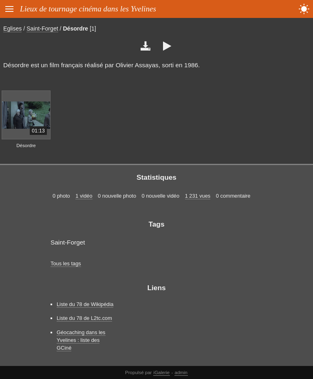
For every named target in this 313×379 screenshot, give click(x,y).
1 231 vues (198, 196)
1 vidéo (83, 196)
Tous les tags (66, 263)
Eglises (12, 28)
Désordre (75, 28)
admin (181, 372)
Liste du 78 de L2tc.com (84, 318)
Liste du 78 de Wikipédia (85, 304)
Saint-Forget (42, 28)
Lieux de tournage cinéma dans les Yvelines (88, 8)
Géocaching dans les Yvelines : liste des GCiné (81, 340)
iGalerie (162, 372)
